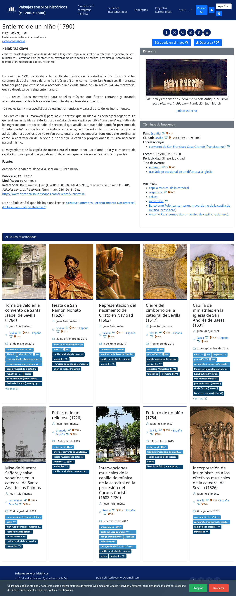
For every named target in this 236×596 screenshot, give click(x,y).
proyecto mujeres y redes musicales (24, 364)
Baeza (201, 337)
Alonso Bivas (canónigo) (19, 532)
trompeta (166, 374)
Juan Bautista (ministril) (206, 374)
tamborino (152, 374)
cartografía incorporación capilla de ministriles (211, 364)
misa (55, 349)
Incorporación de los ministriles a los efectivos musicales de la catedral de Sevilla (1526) (211, 478)
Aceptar (198, 588)
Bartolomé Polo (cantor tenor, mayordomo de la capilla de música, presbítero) (24, 379)
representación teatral (112, 350)
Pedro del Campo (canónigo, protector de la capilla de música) (24, 383)
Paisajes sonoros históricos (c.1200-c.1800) (42, 9)
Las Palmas (16, 500)
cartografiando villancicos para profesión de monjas (24, 359)
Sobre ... (184, 10)
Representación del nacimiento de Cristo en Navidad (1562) (117, 312)
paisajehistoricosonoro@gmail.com (118, 577)
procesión (152, 354)
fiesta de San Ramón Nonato (68, 345)
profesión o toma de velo (19, 350)
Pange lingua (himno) (111, 537)
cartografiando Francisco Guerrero (117, 546)
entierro (154, 167)
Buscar (201, 9)
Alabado (11, 354)
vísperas (218, 354)
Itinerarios (141, 10)
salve (9, 522)
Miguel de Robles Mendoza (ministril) (211, 369)
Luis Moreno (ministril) (205, 379)
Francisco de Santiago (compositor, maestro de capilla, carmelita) (70, 364)
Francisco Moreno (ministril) (208, 393)
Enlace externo (186, 111)
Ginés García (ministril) (206, 388)
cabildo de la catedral (205, 527)
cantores (58, 462)
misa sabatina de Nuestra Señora (24, 517)
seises (153, 197)
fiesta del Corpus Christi (112, 532)
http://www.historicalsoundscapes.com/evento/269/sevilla (43, 194)
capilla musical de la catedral (169, 188)
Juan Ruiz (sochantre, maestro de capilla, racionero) (24, 527)
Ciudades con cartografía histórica (86, 9)
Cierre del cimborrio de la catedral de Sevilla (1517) (163, 312)
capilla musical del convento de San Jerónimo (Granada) (70, 471)
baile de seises (108, 541)
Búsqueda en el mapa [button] (171, 42)
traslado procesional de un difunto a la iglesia (181, 172)
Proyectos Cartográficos (163, 9)
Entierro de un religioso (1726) (66, 415)
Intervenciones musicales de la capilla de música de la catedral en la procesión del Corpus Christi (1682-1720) (117, 482)
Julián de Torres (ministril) (66, 369)
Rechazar (218, 588)
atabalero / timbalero (158, 369)
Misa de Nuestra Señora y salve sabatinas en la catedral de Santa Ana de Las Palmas (23, 478)
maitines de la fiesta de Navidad (116, 354)
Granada (61, 430)
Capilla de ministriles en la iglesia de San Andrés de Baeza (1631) (209, 315)
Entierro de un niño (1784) (164, 415)
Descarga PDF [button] (207, 42)
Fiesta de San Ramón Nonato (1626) (66, 310)
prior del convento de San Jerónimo (70, 452)
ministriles (156, 201)
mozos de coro (14, 536)
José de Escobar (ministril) (207, 384)
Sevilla (159, 138)
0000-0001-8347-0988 (13, 41)
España (155, 133)
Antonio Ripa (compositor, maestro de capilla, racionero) (188, 214)
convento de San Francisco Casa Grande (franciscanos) (187, 147)
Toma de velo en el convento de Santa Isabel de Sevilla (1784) (23, 312)
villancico (23, 354)
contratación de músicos (206, 517)
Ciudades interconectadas (117, 9)
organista (155, 192)
